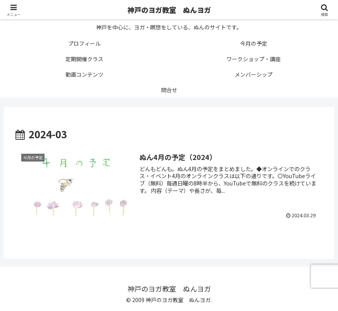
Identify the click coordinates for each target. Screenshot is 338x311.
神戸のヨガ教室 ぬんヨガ (169, 10)
